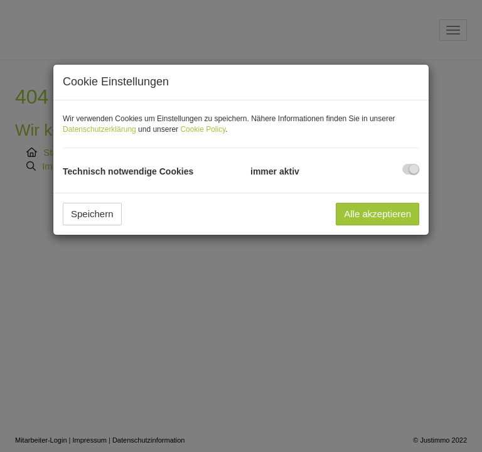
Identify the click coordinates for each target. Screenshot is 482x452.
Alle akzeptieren (377, 213)
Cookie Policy (202, 129)
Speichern (92, 213)
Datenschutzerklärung (99, 129)
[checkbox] (410, 169)
